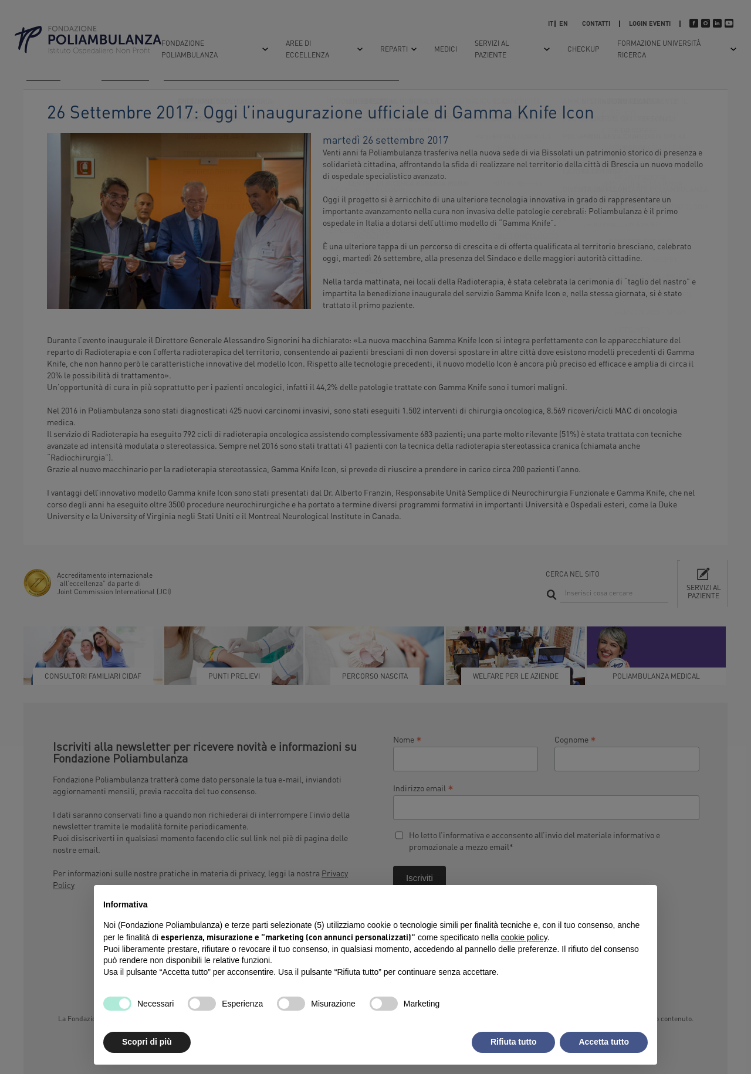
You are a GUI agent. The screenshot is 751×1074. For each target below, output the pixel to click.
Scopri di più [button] (147, 1041)
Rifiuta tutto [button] (513, 1041)
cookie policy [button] (524, 937)
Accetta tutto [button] (604, 1041)
